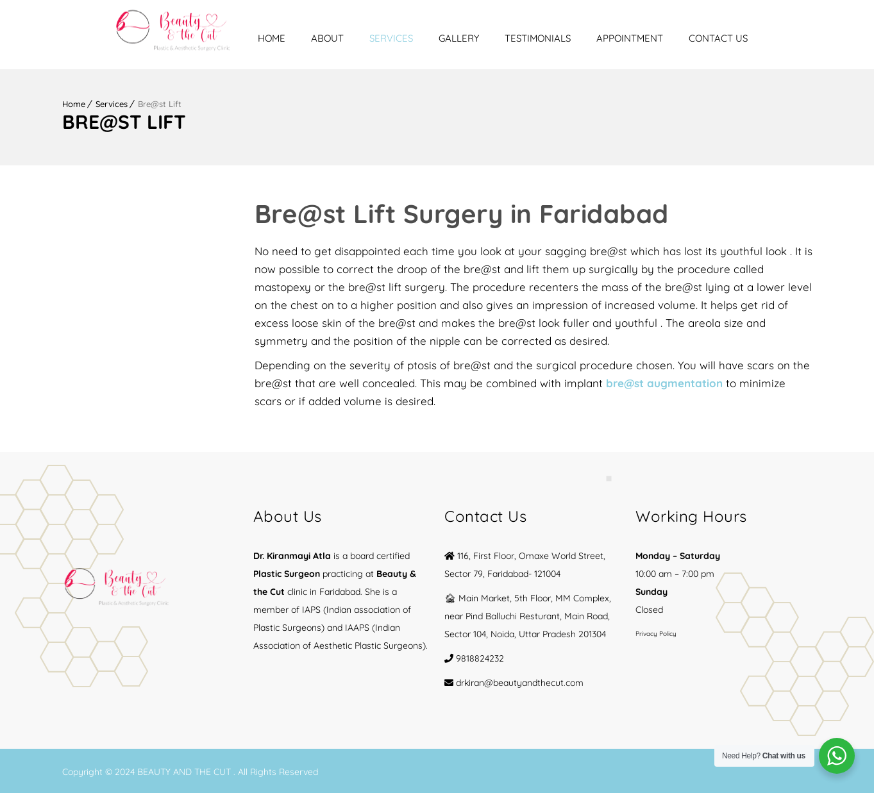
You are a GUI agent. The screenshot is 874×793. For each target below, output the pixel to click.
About (379, 38)
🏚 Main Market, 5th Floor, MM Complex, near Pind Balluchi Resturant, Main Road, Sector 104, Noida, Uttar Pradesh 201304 (527, 614)
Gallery (511, 38)
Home (323, 38)
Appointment (681, 38)
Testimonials (590, 38)
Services (443, 38)
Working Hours (691, 514)
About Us (287, 514)
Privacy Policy (656, 632)
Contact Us (770, 38)
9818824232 (480, 656)
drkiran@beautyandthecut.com (520, 681)
